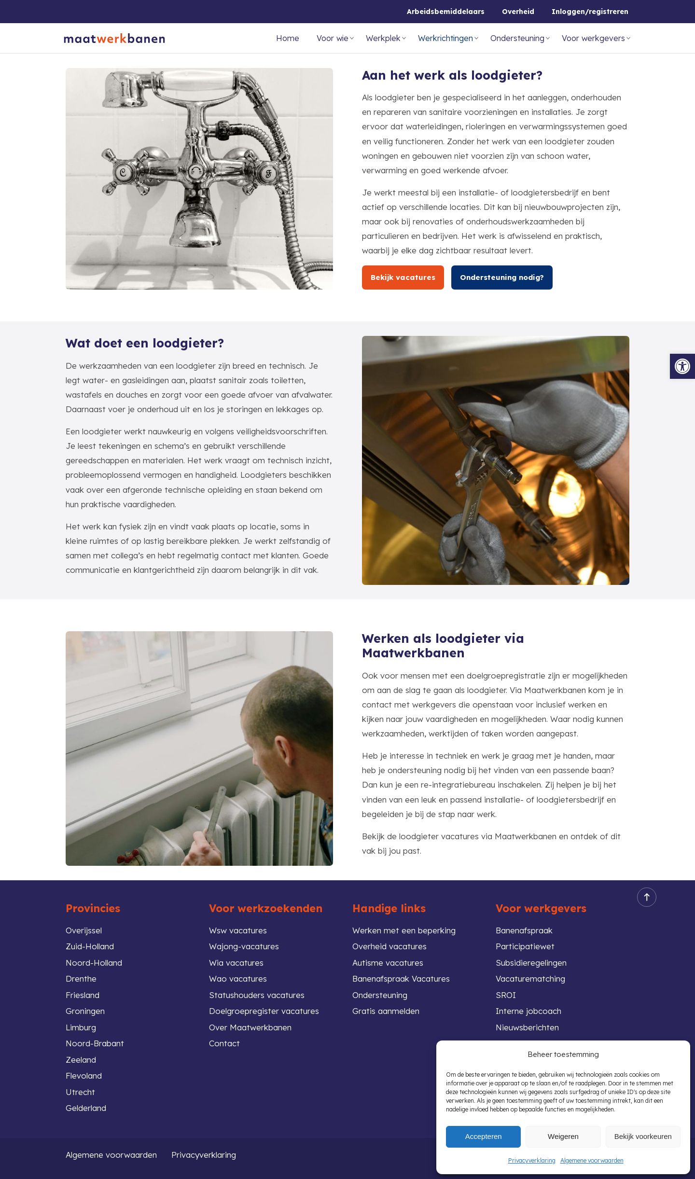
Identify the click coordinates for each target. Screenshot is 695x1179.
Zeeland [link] (81, 1059)
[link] (682, 366)
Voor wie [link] (332, 38)
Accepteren (483, 1136)
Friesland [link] (82, 995)
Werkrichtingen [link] (445, 38)
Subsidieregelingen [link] (531, 962)
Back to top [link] (644, 897)
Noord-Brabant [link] (95, 1043)
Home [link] (287, 38)
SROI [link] (506, 995)
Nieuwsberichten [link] (527, 1027)
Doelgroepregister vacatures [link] (264, 1011)
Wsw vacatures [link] (238, 930)
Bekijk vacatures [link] (403, 277)
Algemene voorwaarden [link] (592, 1160)
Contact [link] (224, 1043)
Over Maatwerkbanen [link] (250, 1027)
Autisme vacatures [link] (387, 962)
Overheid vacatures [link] (389, 946)
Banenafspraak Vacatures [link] (401, 978)
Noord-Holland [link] (94, 962)
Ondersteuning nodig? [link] (502, 277)
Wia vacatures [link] (236, 962)
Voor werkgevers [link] (593, 38)
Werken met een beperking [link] (404, 930)
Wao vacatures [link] (238, 978)
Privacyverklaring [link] (532, 1160)
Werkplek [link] (383, 38)
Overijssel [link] (84, 930)
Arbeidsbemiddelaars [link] (446, 11)
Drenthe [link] (81, 978)
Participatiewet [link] (525, 946)
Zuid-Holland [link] (90, 946)
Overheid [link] (518, 11)
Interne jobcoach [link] (528, 1011)
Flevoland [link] (84, 1075)
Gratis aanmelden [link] (385, 1011)
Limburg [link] (81, 1027)
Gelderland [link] (86, 1108)
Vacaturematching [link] (530, 978)
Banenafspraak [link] (524, 930)
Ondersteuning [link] (517, 38)
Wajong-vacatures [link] (244, 946)
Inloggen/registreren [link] (590, 11)
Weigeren (563, 1136)
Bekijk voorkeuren (643, 1136)
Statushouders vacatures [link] (257, 995)
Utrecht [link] (80, 1092)
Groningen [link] (85, 1011)
